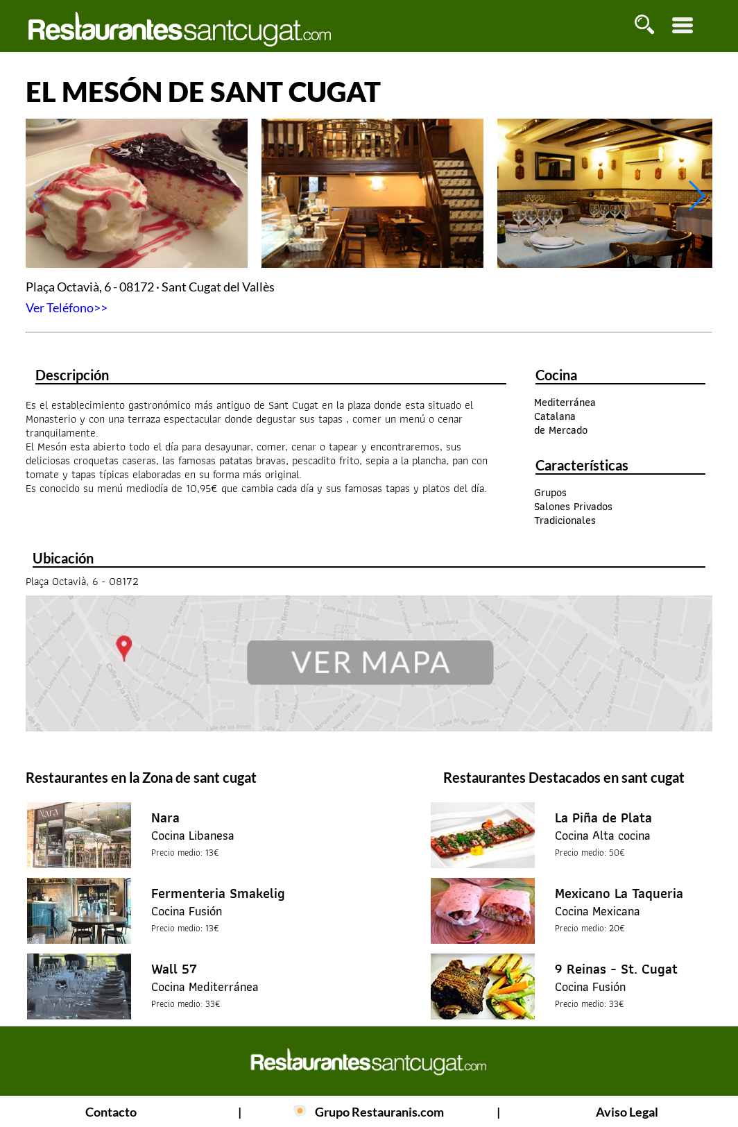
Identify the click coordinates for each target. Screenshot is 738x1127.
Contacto (111, 1111)
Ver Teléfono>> (67, 307)
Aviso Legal (627, 1111)
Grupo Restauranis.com (379, 1111)
